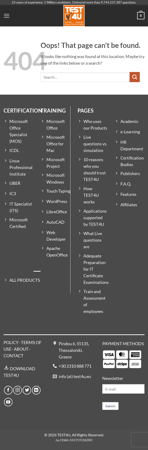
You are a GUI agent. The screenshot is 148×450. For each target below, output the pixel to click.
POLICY (11, 342)
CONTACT (14, 355)
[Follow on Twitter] (27, 390)
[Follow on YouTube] (8, 402)
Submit (110, 406)
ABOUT (21, 349)
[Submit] (135, 77)
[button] (7, 16)
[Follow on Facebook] (8, 390)
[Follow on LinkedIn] (36, 390)
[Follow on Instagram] (17, 390)
